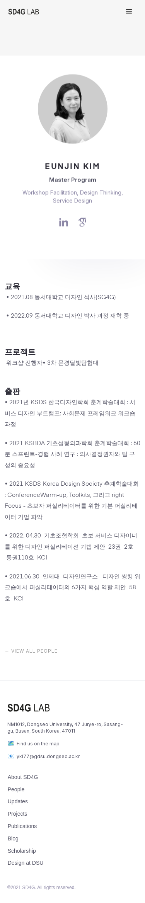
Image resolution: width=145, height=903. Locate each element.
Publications (22, 826)
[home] (61, 11)
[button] (129, 11)
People (16, 789)
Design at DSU (26, 863)
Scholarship (22, 851)
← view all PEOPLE (31, 651)
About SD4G (23, 777)
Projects (17, 814)
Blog (13, 838)
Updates (18, 801)
